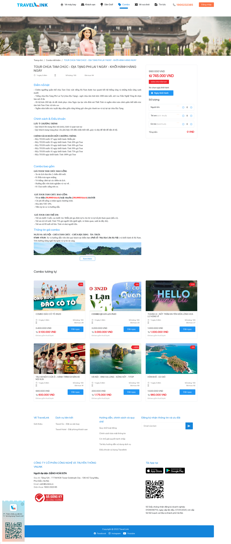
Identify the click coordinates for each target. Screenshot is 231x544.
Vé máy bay (68, 4)
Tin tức (160, 4)
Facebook (100, 533)
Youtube (129, 533)
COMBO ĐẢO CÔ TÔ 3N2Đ (48, 314)
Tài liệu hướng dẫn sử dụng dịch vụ (115, 444)
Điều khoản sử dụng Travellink (113, 450)
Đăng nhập (206, 4)
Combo (124, 4)
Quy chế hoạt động (108, 428)
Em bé (158, 123)
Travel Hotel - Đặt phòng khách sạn (72, 429)
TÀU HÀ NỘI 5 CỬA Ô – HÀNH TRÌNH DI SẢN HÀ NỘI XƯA (58, 378)
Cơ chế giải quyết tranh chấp (112, 439)
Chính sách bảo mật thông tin (112, 433)
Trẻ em (159, 115)
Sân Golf (106, 4)
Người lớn (155, 107)
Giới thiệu (38, 424)
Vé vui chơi (142, 4)
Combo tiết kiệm (53, 60)
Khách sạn (88, 4)
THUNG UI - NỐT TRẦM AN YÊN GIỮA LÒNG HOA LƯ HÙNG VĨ (170, 315)
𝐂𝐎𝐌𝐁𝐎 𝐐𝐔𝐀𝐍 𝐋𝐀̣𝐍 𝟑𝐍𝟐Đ (104, 314)
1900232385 (182, 5)
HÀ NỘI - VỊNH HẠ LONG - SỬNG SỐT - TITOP (113, 377)
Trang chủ (38, 60)
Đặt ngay (75, 329)
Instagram (114, 533)
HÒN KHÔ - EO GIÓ (156, 377)
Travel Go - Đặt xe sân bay (68, 424)
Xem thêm (87, 259)
